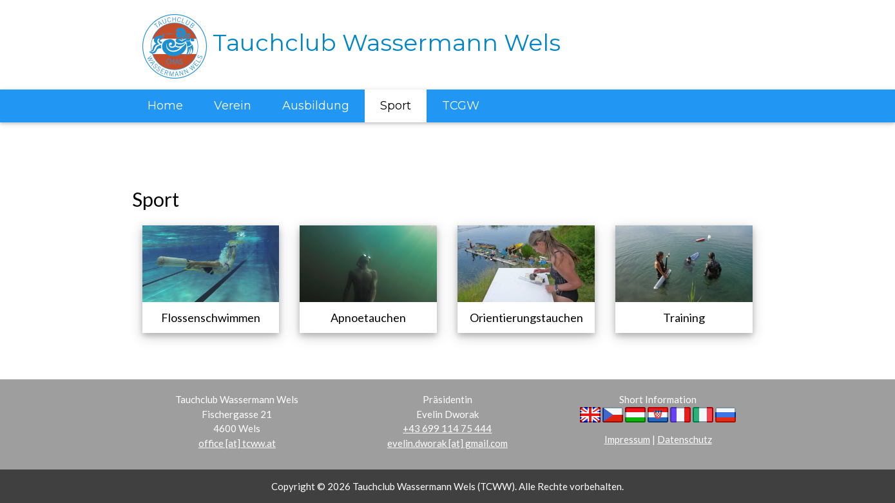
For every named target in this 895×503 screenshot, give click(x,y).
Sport (395, 106)
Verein (232, 106)
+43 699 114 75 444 (447, 428)
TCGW (460, 106)
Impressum (627, 439)
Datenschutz (684, 439)
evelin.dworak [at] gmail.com (447, 443)
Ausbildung (315, 106)
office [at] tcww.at (237, 443)
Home (165, 106)
